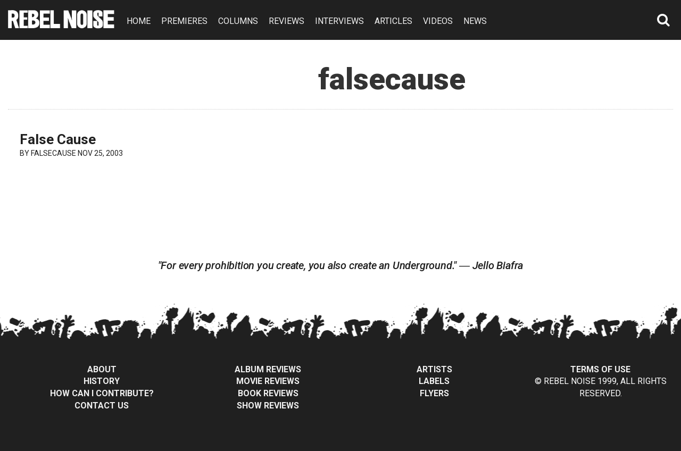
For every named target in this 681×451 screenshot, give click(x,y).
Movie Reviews (268, 381)
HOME (139, 21)
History (102, 381)
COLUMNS (238, 21)
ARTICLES (393, 21)
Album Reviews (268, 369)
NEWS (475, 21)
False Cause (58, 139)
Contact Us (101, 405)
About (102, 369)
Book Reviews (268, 393)
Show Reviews (268, 405)
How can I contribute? (102, 393)
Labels (434, 381)
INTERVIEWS (339, 21)
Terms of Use (600, 369)
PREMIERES (184, 21)
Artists (434, 369)
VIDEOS (438, 21)
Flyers (434, 393)
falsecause (53, 153)
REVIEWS (286, 21)
